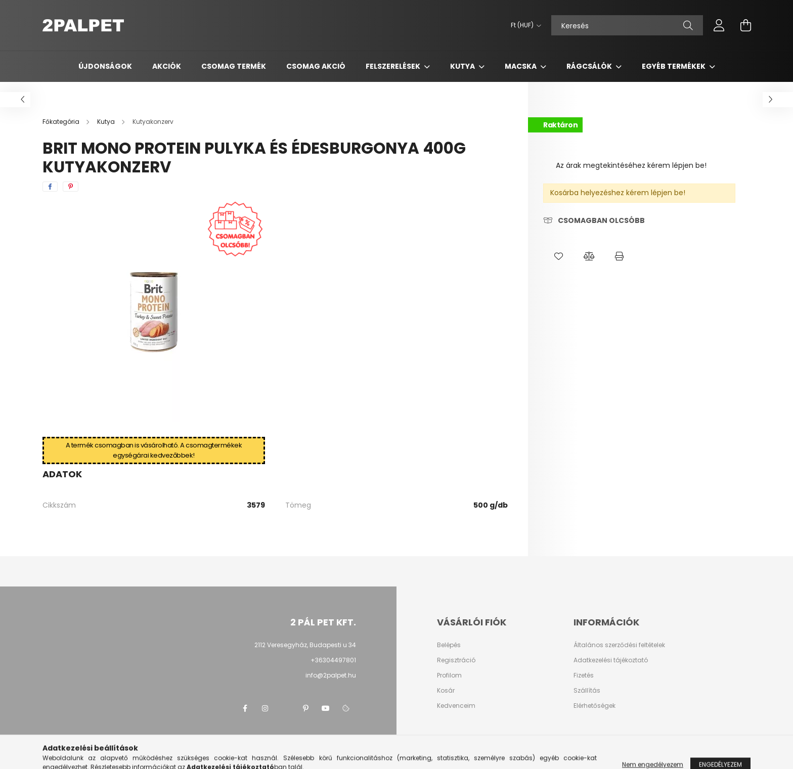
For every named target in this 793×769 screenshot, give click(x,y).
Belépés (449, 645)
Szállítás (587, 690)
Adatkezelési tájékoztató (611, 660)
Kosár (446, 690)
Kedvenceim (456, 705)
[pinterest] (70, 187)
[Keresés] (627, 25)
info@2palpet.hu (330, 675)
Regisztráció (456, 660)
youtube (326, 708)
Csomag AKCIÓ (315, 66)
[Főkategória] (61, 121)
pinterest (305, 708)
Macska (521, 66)
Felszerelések (394, 66)
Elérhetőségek (594, 705)
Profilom (449, 675)
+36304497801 (333, 660)
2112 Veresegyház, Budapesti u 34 (305, 645)
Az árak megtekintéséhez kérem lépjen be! (631, 165)
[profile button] (719, 25)
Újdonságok (105, 66)
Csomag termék (233, 66)
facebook (245, 708)
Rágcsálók (589, 66)
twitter (285, 708)
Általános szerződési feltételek (619, 645)
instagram (265, 708)
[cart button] (745, 25)
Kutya (463, 66)
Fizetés (584, 675)
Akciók (166, 66)
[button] (558, 256)
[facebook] (50, 187)
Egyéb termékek (674, 66)
